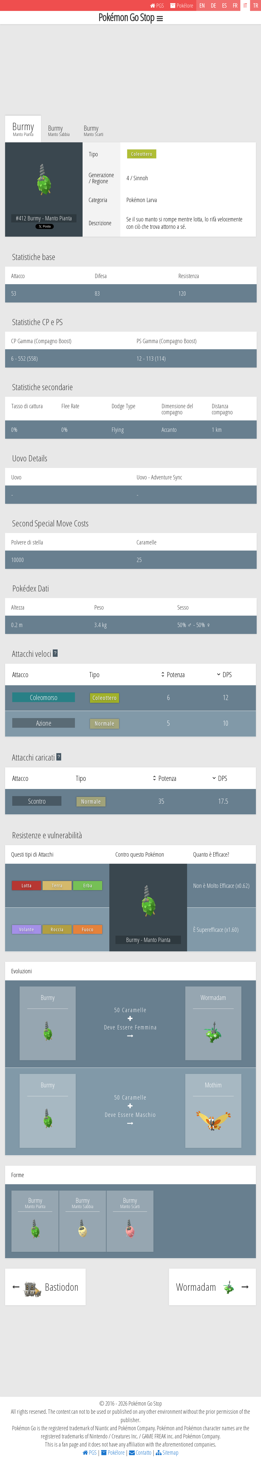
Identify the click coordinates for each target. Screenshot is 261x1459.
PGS (90, 1452)
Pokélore (113, 1452)
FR (235, 5)
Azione (43, 723)
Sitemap (167, 1452)
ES (224, 5)
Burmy (59, 130)
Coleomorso (43, 697)
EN (202, 5)
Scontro (37, 801)
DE (213, 5)
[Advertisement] (130, 69)
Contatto (140, 1452)
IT (245, 5)
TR (255, 5)
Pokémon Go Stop (130, 17)
